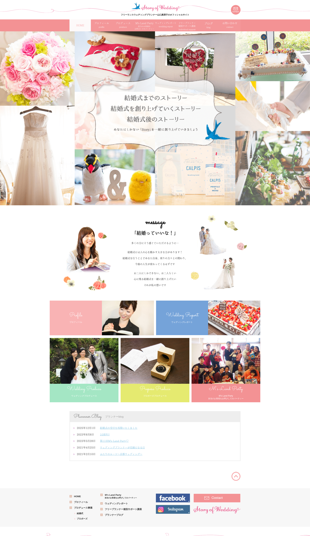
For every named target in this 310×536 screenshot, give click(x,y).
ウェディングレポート (116, 503)
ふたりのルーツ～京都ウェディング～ (121, 454)
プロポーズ (82, 518)
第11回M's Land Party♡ (114, 441)
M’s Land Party (121, 496)
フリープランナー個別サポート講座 (123, 509)
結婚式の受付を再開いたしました (118, 428)
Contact (217, 497)
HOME (77, 496)
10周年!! (105, 434)
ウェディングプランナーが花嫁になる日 (122, 447)
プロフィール (81, 502)
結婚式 (80, 513)
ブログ (208, 25)
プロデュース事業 (83, 507)
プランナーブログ (114, 515)
